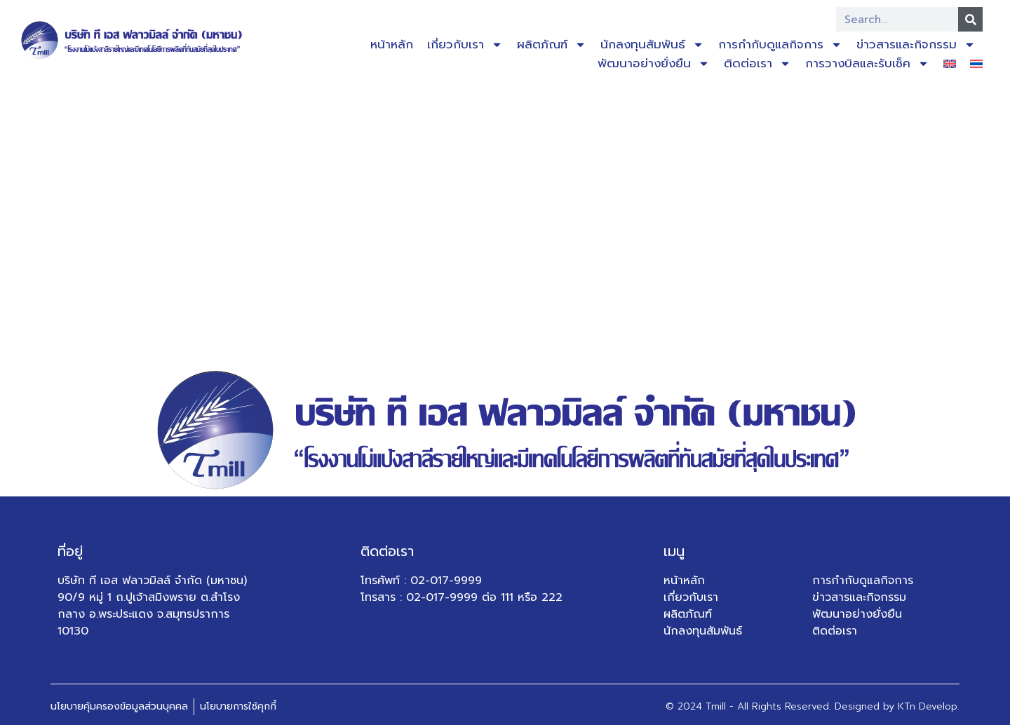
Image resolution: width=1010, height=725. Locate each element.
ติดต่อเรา (757, 63)
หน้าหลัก (391, 44)
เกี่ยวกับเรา (465, 44)
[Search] (970, 19)
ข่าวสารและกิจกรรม (916, 44)
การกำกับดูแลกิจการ (780, 44)
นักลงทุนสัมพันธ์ (652, 44)
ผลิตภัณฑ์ (551, 44)
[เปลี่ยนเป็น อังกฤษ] (949, 63)
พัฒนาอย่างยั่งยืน (654, 63)
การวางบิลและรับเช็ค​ (867, 63)
